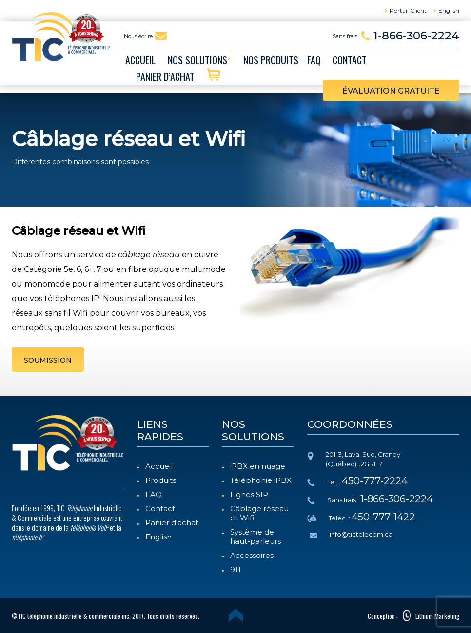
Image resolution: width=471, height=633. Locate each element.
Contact (160, 508)
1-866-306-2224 (416, 35)
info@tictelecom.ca (361, 534)
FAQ (153, 494)
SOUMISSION (48, 360)
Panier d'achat (171, 522)
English (158, 536)
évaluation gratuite (391, 91)
